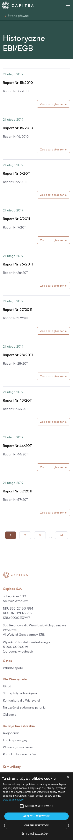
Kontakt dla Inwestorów (19, 754)
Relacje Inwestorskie (19, 726)
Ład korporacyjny (15, 740)
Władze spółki (13, 668)
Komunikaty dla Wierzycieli (21, 700)
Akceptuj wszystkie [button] (36, 816)
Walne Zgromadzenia (18, 747)
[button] (22, 806)
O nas (7, 661)
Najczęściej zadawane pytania (24, 707)
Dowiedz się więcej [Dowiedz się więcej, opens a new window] (13, 799)
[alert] (36, 806)
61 (61, 535)
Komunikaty (12, 767)
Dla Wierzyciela (15, 679)
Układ (7, 686)
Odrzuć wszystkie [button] (36, 825)
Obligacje (9, 714)
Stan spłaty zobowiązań (20, 693)
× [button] (68, 777)
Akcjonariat (11, 733)
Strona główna (18, 16)
